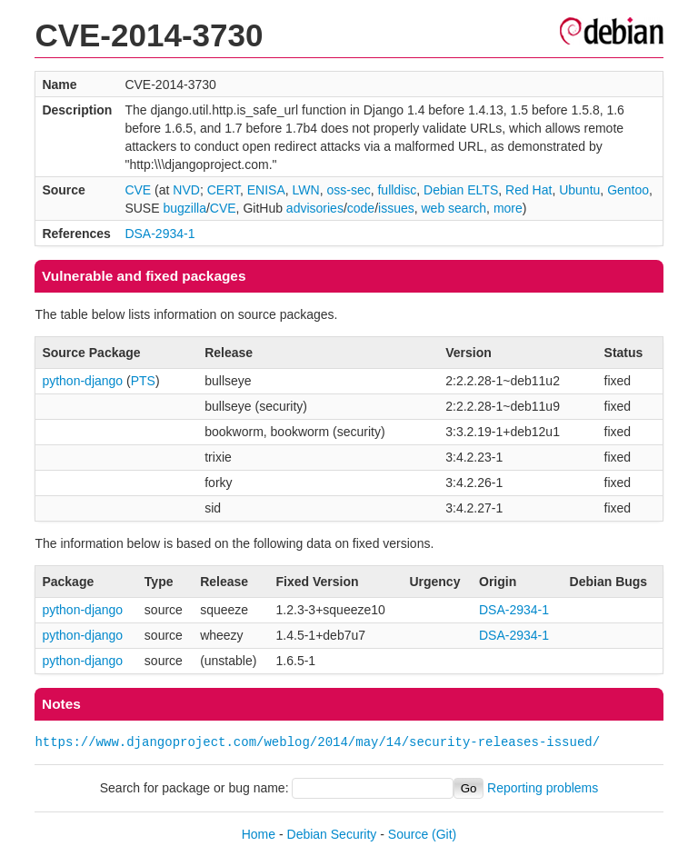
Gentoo (628, 190)
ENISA (266, 190)
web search (454, 208)
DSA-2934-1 (159, 233)
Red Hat (528, 190)
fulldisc (396, 190)
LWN (306, 190)
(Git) (444, 834)
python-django (82, 380)
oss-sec (348, 190)
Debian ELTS (461, 190)
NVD (186, 190)
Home (258, 834)
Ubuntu (579, 190)
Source (408, 834)
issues (396, 208)
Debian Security (332, 834)
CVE (138, 190)
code (360, 208)
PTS (143, 380)
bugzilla (184, 208)
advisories (315, 208)
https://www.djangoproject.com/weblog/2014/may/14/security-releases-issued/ (317, 742)
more (508, 208)
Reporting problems (542, 788)
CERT (223, 190)
